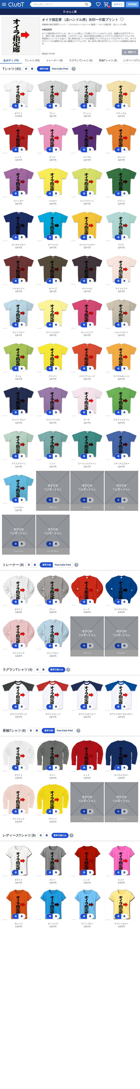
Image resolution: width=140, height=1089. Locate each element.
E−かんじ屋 (70, 11)
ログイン (118, 4)
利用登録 (132, 4)
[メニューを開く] (4, 4)
